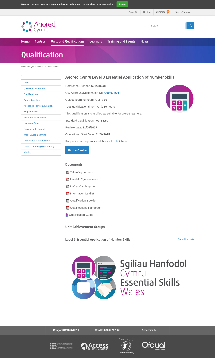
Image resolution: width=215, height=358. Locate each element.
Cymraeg (163, 12)
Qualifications (31, 94)
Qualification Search (34, 88)
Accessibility (149, 330)
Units (26, 82)
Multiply (28, 152)
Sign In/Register (183, 12)
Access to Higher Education (38, 106)
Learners (96, 41)
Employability (31, 111)
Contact (147, 12)
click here (121, 141)
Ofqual (153, 346)
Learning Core (31, 123)
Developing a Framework (37, 140)
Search (190, 25)
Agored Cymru (38, 26)
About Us (133, 12)
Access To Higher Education (95, 346)
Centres (40, 41)
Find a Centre (77, 150)
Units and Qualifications (67, 41)
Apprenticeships (32, 100)
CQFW (61, 346)
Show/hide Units (186, 239)
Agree (122, 4)
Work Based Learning (35, 135)
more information (104, 4)
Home (25, 41)
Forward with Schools (35, 129)
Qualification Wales (126, 346)
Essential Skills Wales (35, 117)
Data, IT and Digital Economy (39, 146)
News (145, 41)
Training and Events (121, 41)
